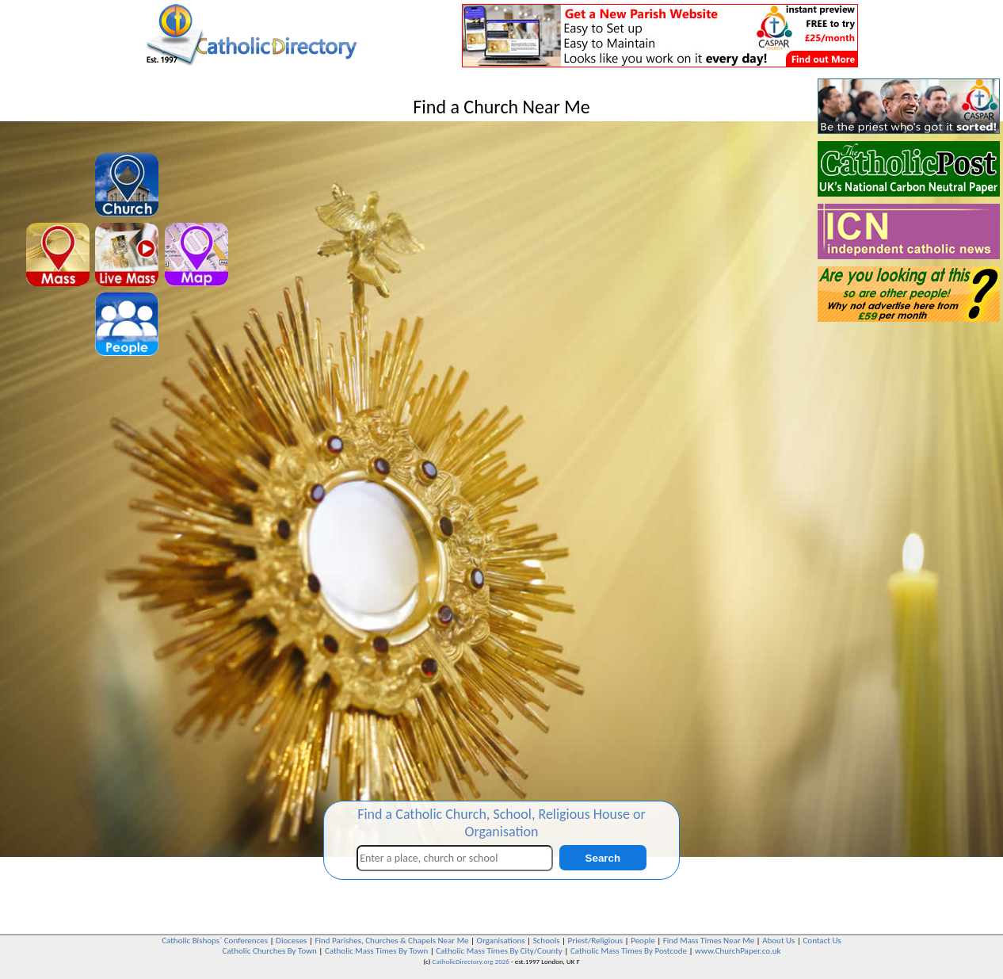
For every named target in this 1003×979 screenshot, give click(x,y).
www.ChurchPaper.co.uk (737, 951)
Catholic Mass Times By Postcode (628, 951)
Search (602, 858)
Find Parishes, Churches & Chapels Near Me (391, 940)
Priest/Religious (596, 940)
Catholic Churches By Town (269, 951)
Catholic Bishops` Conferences (215, 940)
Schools (546, 940)
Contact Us (822, 940)
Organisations (501, 940)
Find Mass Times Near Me (708, 940)
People (643, 940)
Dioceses (291, 940)
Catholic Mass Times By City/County (499, 951)
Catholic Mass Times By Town (376, 951)
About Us (778, 940)
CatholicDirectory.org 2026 (471, 961)
